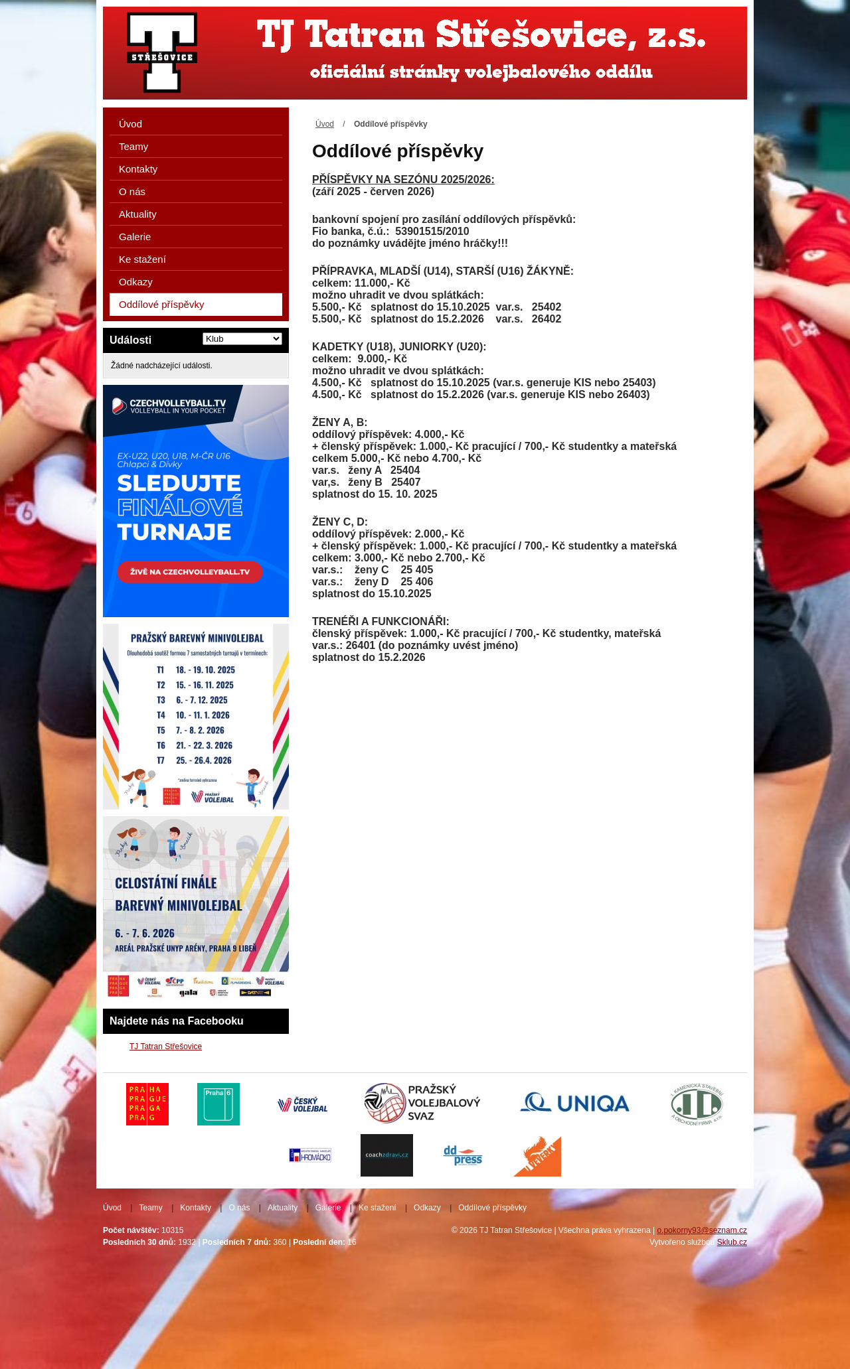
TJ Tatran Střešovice (165, 1046)
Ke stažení (142, 259)
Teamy (133, 146)
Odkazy (136, 281)
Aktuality (138, 214)
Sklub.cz (732, 1242)
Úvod (324, 124)
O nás (132, 191)
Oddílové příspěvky (161, 304)
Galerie (135, 236)
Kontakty (138, 169)
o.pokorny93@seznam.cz (702, 1230)
